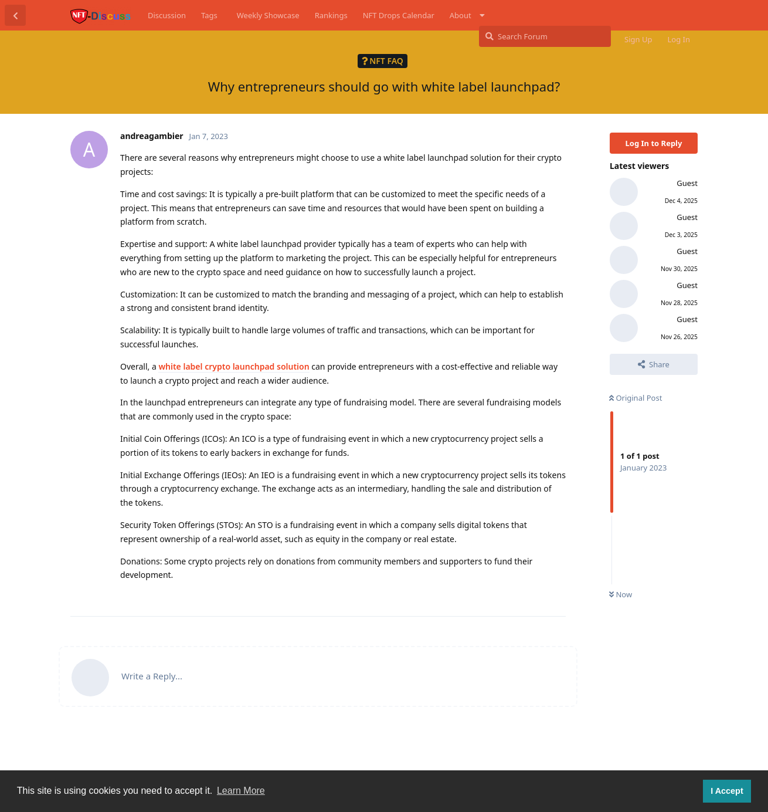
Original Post (635, 398)
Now (620, 594)
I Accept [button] (727, 791)
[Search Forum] (545, 36)
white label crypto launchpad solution (233, 366)
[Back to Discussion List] (15, 15)
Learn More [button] (241, 791)
